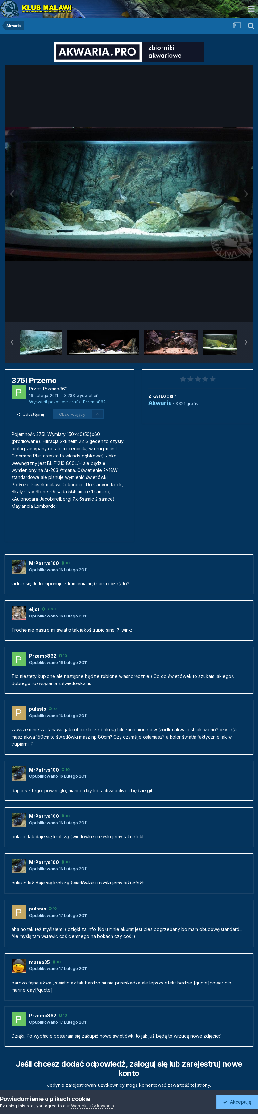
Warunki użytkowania (92, 1105)
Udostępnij (30, 414)
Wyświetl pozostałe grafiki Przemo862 (67, 401)
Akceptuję (237, 1102)
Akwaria (160, 402)
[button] (12, 342)
